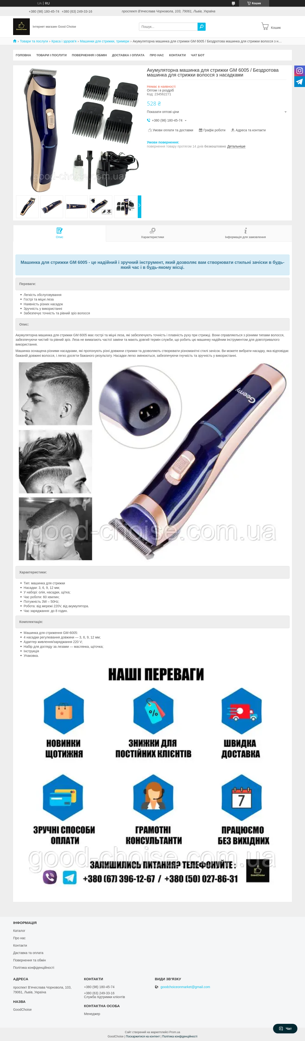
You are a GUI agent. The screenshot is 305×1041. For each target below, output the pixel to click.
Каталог (19, 931)
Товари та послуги (34, 41)
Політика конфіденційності (33, 968)
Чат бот (197, 55)
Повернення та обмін (29, 960)
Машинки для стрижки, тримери (104, 41)
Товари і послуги (51, 55)
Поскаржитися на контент (143, 1036)
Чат (285, 1028)
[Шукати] (202, 27)
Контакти (177, 55)
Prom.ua (174, 1032)
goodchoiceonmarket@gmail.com (185, 987)
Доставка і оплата (128, 55)
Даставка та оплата (28, 953)
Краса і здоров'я (63, 41)
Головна (23, 55)
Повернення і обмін (89, 55)
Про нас (157, 55)
